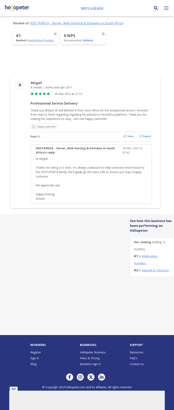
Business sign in (90, 364)
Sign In (34, 358)
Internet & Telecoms (155, 270)
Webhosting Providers (41, 40)
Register (35, 352)
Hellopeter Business (93, 352)
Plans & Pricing (89, 358)
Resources (136, 352)
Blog (33, 364)
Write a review (92, 8)
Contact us (137, 364)
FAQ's (133, 358)
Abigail (36, 83)
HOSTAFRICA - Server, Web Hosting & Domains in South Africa (76, 23)
